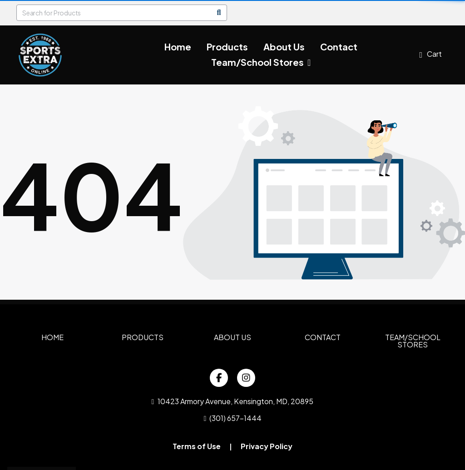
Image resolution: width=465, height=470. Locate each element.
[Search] (219, 12)
